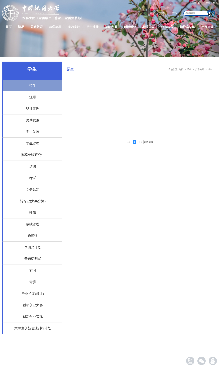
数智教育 (167, 27)
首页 (8, 27)
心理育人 (148, 27)
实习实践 (74, 27)
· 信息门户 (195, 3)
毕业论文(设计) (33, 293)
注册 (32, 97)
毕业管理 (32, 109)
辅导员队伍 (187, 27)
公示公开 (199, 69)
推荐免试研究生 (32, 155)
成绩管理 (32, 224)
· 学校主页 (209, 3)
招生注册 (93, 27)
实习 (32, 270)
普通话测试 (32, 259)
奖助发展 (111, 27)
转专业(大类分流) (33, 201)
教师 (152, 13)
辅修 (32, 213)
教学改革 (55, 27)
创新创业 (130, 27)
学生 (162, 13)
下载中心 (174, 13)
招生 (32, 85)
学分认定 (32, 189)
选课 (32, 166)
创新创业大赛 (33, 305)
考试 (32, 178)
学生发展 (32, 132)
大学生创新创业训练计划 (32, 328)
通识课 (33, 236)
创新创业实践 (33, 316)
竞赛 (32, 282)
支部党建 (207, 27)
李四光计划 (32, 247)
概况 (21, 27)
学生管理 (32, 143)
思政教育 (37, 27)
